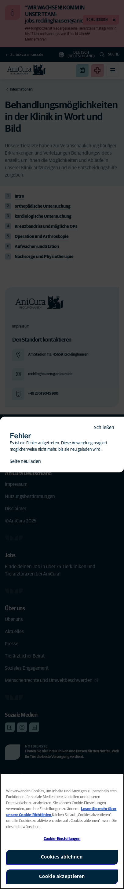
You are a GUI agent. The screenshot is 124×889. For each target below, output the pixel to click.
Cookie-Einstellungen (62, 839)
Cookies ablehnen (62, 857)
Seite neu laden (25, 461)
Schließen (104, 427)
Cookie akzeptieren (62, 876)
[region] (62, 831)
